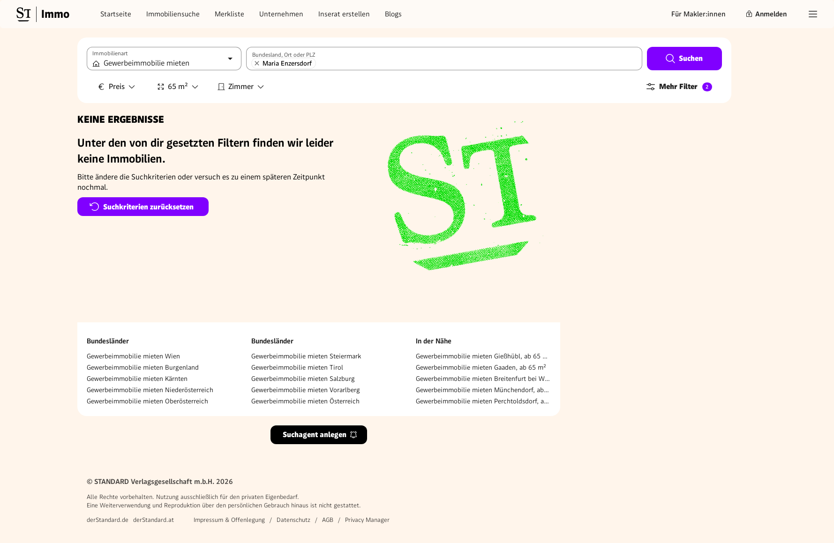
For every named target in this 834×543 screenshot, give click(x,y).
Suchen (684, 58)
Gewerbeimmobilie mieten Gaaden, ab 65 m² (481, 367)
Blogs (393, 14)
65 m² (178, 86)
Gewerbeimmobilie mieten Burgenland (143, 367)
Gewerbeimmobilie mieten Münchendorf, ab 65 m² (483, 390)
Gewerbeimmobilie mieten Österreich (305, 401)
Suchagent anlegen (320, 434)
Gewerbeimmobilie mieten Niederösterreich (150, 390)
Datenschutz (293, 519)
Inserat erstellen (344, 14)
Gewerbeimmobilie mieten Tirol (297, 367)
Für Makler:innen (698, 14)
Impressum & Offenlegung (229, 519)
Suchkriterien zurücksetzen (141, 206)
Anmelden (766, 14)
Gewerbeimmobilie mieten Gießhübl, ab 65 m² (483, 356)
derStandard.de (107, 519)
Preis (117, 86)
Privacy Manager (367, 519)
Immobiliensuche (173, 14)
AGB (327, 519)
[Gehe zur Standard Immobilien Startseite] (41, 14)
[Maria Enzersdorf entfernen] (257, 63)
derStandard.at (153, 519)
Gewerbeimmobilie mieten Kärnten (137, 378)
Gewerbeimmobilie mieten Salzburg (303, 378)
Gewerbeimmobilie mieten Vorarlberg (305, 390)
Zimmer (241, 86)
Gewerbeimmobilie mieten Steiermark (306, 356)
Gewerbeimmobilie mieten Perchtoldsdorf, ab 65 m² (483, 401)
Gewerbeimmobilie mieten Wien (133, 356)
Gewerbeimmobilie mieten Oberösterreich (147, 401)
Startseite (115, 14)
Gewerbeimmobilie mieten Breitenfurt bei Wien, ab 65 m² (483, 378)
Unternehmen (281, 14)
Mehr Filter (678, 86)
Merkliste (229, 14)
